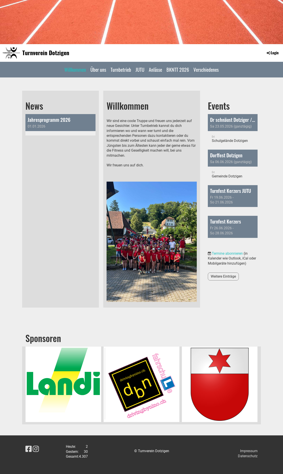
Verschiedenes (206, 69)
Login (272, 52)
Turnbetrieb (121, 69)
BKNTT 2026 (177, 69)
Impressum (249, 451)
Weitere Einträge (223, 276)
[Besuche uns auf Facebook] (28, 449)
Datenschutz (248, 456)
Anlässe (155, 69)
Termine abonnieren (227, 253)
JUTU (140, 69)
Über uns (98, 69)
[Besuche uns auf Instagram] (36, 449)
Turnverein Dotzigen (45, 53)
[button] (233, 130)
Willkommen (75, 69)
